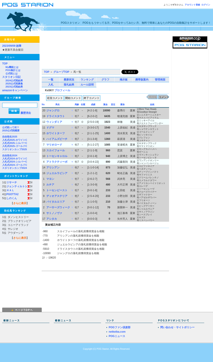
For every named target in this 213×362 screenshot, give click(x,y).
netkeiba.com (117, 331)
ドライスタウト (55, 116)
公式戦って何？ (10, 127)
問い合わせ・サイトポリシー (177, 327)
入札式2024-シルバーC (14, 161)
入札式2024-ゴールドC (14, 165)
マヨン (50, 178)
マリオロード (54, 144)
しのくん (11, 198)
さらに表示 (19, 203)
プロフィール (62, 90)
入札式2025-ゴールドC (14, 146)
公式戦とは (11, 73)
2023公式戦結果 (14, 86)
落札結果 (69, 84)
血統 (152, 104)
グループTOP (61, 71)
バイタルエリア (55, 201)
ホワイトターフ (55, 133)
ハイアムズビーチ (56, 139)
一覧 (50, 79)
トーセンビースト (56, 190)
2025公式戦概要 (11, 130)
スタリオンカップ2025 (14, 149)
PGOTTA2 (12, 194)
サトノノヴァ (54, 213)
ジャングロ (53, 110)
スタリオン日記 (11, 76)
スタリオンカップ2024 (14, 168)
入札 (50, 84)
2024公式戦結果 (14, 80)
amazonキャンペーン (15, 90)
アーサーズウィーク (58, 207)
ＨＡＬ (10, 190)
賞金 (105, 104)
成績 (93, 104)
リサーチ (11, 182)
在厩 (83, 104)
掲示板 (124, 79)
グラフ (105, 79)
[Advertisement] (62, 52)
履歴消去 (25, 112)
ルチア (50, 184)
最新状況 (69, 79)
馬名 (57, 104)
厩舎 (122, 104)
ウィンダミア (54, 121)
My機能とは (11, 67)
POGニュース (117, 336)
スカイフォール (55, 150)
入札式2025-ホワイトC (14, 140)
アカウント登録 (192, 5)
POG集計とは (12, 70)
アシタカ (51, 218)
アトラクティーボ (56, 161)
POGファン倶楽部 (119, 327)
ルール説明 (87, 84)
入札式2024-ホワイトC (14, 158)
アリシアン (53, 167)
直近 (113, 104)
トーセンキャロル (56, 156)
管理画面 (160, 79)
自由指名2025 (9, 136)
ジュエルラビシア (56, 173)
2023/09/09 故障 (11, 45)
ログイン (205, 5)
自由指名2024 (9, 155)
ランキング (87, 79)
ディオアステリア (56, 196)
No (43, 104)
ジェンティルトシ (16, 186)
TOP (4, 63)
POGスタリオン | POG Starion (27, 5)
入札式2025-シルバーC (14, 143)
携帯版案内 (141, 79)
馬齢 (77, 104)
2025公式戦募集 (14, 83)
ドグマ (50, 127)
